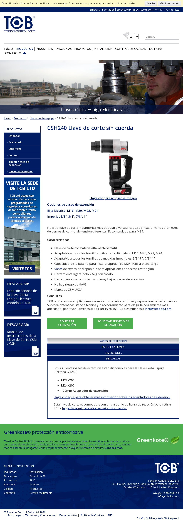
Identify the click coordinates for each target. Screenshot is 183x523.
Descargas (64, 49)
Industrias (44, 49)
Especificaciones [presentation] (113, 347)
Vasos (58, 269)
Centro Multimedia (41, 493)
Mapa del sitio (68, 515)
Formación (108, 9)
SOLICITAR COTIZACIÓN (67, 323)
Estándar (14, 136)
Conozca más (113, 448)
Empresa (95, 9)
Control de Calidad (130, 49)
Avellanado (15, 142)
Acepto (151, 3)
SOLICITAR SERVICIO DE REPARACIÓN (113, 323)
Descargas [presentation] (113, 358)
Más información (169, 3)
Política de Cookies (92, 515)
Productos (24, 49)
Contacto (13, 53)
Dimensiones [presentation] (113, 352)
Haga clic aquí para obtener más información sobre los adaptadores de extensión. (112, 397)
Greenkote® (124, 9)
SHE (32, 480)
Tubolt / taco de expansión (19, 163)
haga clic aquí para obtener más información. (94, 408)
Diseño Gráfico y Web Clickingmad (158, 518)
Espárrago (15, 148)
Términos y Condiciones (40, 515)
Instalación (103, 49)
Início (8, 49)
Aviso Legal (14, 515)
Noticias (155, 49)
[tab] (113, 340)
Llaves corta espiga (21, 171)
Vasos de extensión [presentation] (113, 341)
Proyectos (82, 49)
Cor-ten (13, 155)
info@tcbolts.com (143, 9)
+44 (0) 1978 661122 (167, 9)
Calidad (8, 488)
